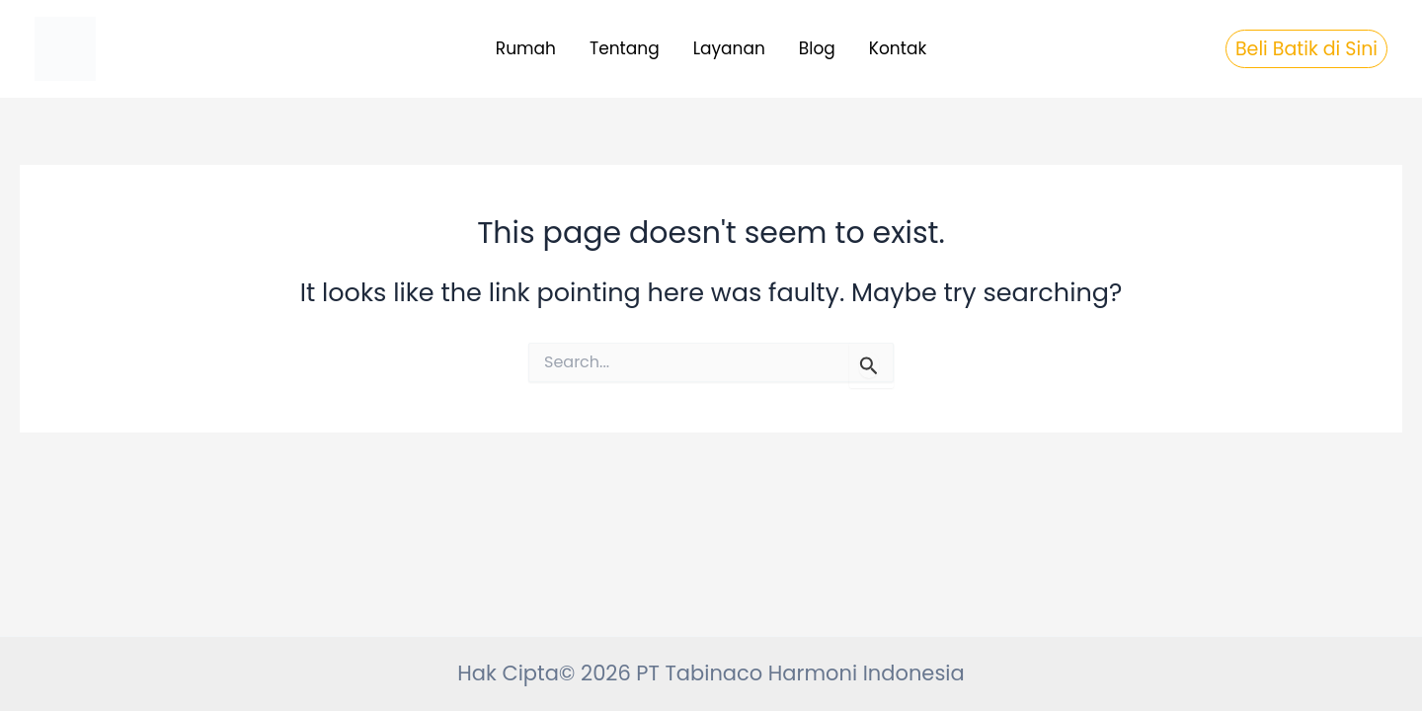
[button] (1306, 49)
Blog (817, 48)
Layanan (729, 48)
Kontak (897, 48)
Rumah (526, 48)
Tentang (625, 48)
